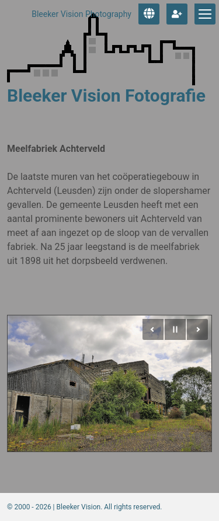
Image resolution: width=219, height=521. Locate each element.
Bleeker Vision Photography (81, 14)
